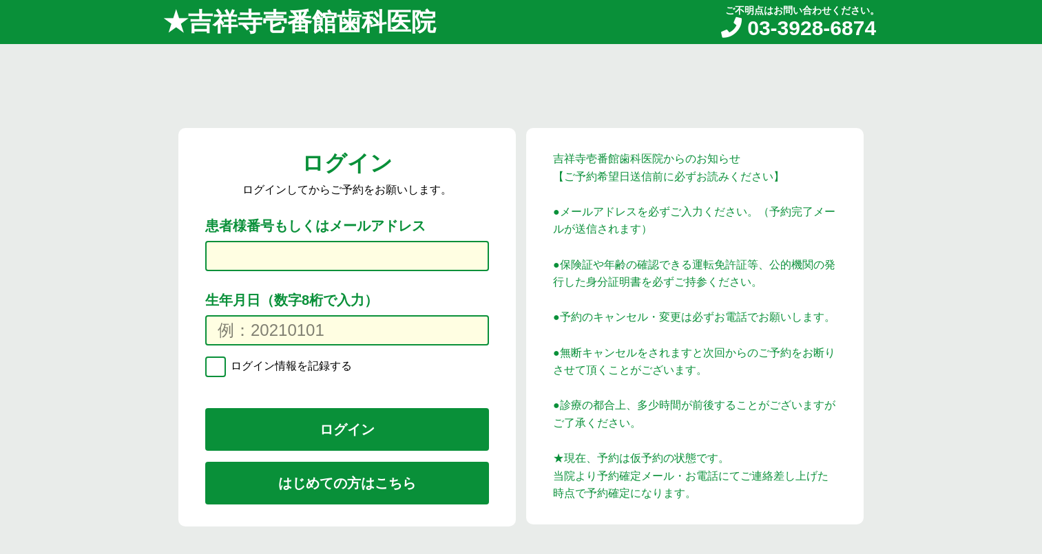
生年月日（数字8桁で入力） (291, 300)
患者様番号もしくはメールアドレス (315, 225)
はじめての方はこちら (347, 483)
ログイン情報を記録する (290, 366)
